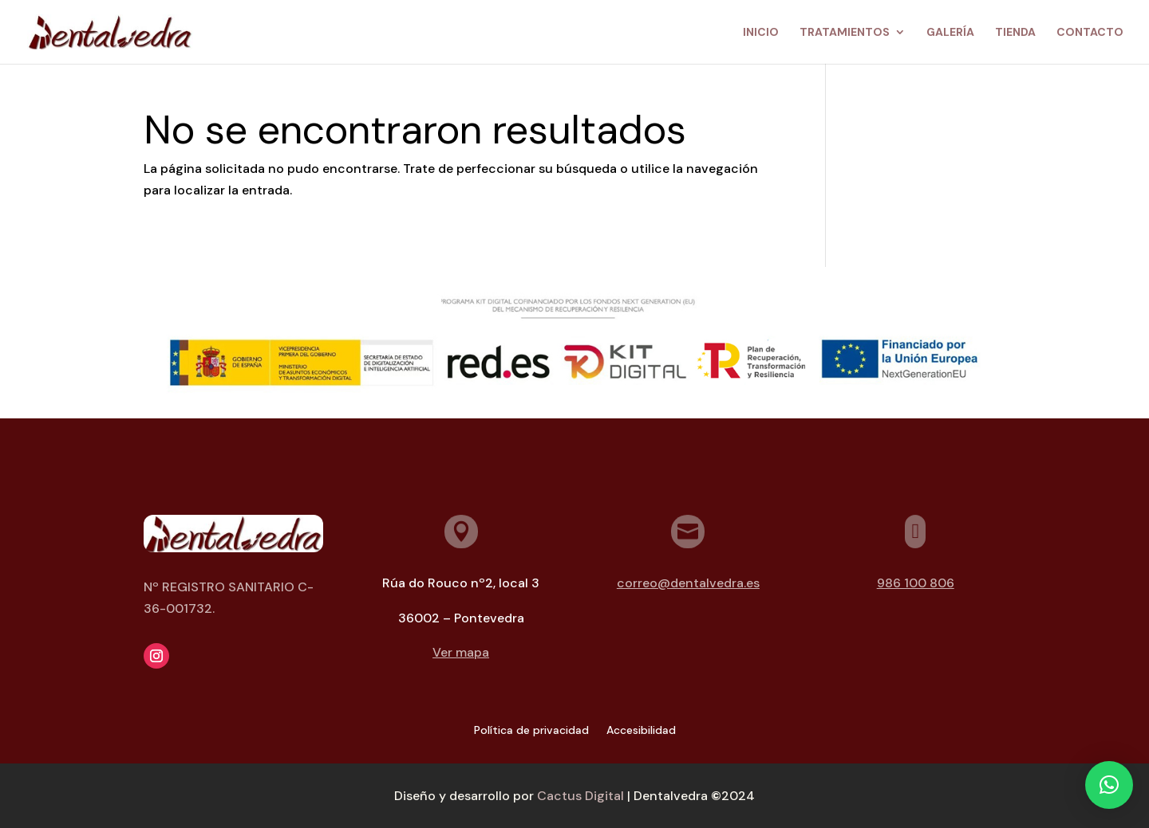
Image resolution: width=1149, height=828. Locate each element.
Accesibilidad (641, 730)
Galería (950, 32)
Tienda (1015, 32)
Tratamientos (845, 32)
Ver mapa (460, 652)
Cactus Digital (580, 795)
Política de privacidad (531, 730)
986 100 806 (915, 583)
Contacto (1089, 32)
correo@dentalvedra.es (688, 583)
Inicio (761, 32)
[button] (1109, 785)
